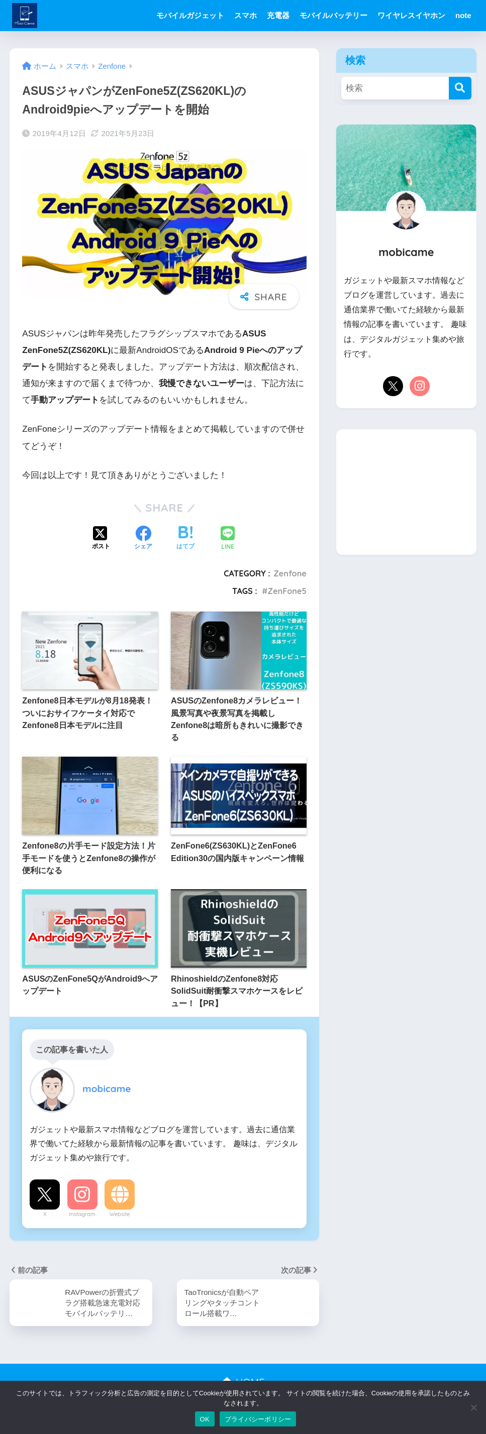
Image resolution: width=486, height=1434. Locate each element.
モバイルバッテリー (333, 15)
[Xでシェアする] (101, 538)
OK (205, 1419)
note (463, 15)
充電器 (278, 15)
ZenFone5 (287, 591)
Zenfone (290, 573)
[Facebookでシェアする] (143, 538)
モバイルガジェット (190, 15)
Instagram (82, 1214)
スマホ (245, 15)
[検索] (460, 88)
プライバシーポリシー (258, 1419)
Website (120, 1214)
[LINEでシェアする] (228, 539)
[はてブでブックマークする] (185, 538)
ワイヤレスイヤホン (411, 15)
